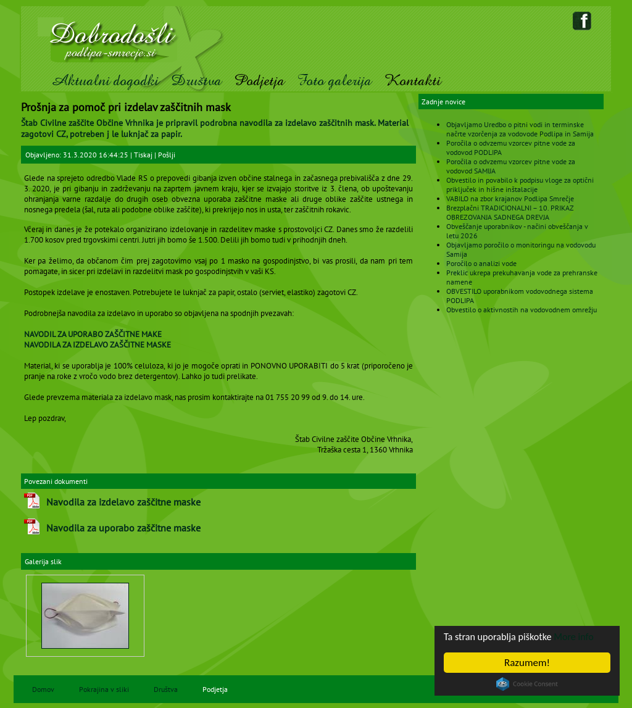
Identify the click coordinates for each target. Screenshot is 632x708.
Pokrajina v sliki (104, 689)
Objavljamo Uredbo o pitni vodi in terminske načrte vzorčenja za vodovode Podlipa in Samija (520, 129)
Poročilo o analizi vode (481, 263)
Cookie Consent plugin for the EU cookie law (527, 684)
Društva (196, 80)
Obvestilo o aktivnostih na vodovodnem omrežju (521, 309)
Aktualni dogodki (105, 80)
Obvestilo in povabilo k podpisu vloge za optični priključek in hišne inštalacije (520, 184)
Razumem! (527, 662)
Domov (43, 689)
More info (581, 636)
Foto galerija (334, 80)
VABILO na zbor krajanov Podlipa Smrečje (510, 198)
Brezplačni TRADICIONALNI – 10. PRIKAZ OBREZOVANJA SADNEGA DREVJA (509, 212)
